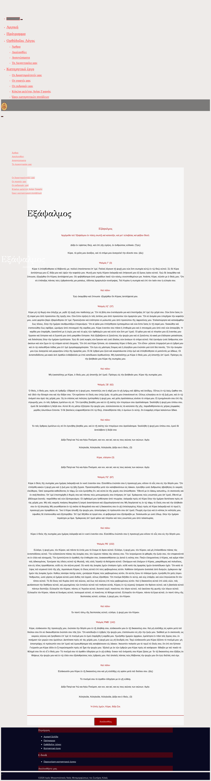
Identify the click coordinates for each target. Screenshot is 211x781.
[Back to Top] (2, 774)
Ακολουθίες (28, 266)
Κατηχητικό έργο (52, 748)
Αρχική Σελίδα (51, 736)
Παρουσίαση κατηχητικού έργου (60, 761)
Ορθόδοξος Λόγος (52, 744)
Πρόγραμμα (49, 740)
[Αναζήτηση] (21, 19)
